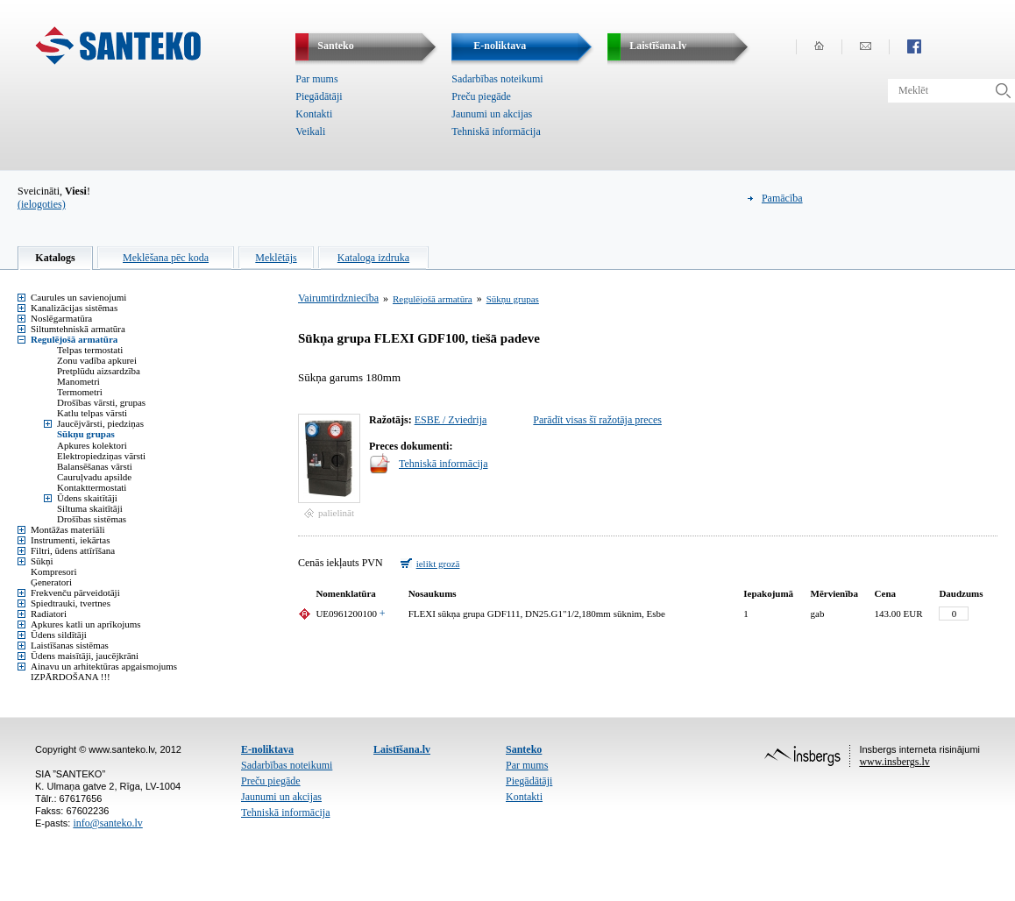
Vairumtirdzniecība (338, 298)
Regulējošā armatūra (74, 339)
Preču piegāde (481, 96)
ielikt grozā (438, 563)
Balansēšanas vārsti (94, 466)
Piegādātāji (318, 96)
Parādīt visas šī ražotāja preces (597, 420)
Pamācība (782, 198)
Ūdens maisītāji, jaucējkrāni (84, 655)
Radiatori (49, 613)
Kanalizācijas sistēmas (74, 307)
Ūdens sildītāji (59, 634)
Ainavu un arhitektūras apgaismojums (104, 666)
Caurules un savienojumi (78, 297)
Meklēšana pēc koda (166, 258)
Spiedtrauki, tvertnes (70, 603)
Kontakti (313, 114)
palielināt (336, 512)
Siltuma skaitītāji (90, 508)
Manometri (78, 381)
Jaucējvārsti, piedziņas (100, 423)
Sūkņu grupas (86, 434)
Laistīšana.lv (401, 749)
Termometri (80, 392)
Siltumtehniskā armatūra (78, 328)
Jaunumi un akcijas (491, 114)
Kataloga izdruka (373, 258)
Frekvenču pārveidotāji (75, 592)
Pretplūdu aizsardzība (98, 370)
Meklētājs (275, 258)
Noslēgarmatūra (61, 318)
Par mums (316, 79)
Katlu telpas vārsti (92, 413)
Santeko (524, 749)
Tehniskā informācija (495, 131)
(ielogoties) (42, 204)
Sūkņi (42, 561)
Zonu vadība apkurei (97, 360)
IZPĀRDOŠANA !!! (70, 676)
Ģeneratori (51, 582)
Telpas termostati (90, 349)
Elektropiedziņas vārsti (101, 455)
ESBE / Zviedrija (451, 420)
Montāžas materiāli (68, 529)
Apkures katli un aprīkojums (86, 624)
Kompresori (54, 571)
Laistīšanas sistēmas (70, 645)
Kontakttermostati (91, 487)
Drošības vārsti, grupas (101, 402)
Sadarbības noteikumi (497, 79)
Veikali (310, 131)
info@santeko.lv (107, 823)
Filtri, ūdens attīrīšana (73, 550)
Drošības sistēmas (91, 519)
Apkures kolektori (92, 445)
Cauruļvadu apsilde (94, 477)
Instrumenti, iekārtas (70, 540)
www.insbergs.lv (894, 762)
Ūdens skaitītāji (87, 498)
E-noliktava (267, 749)
